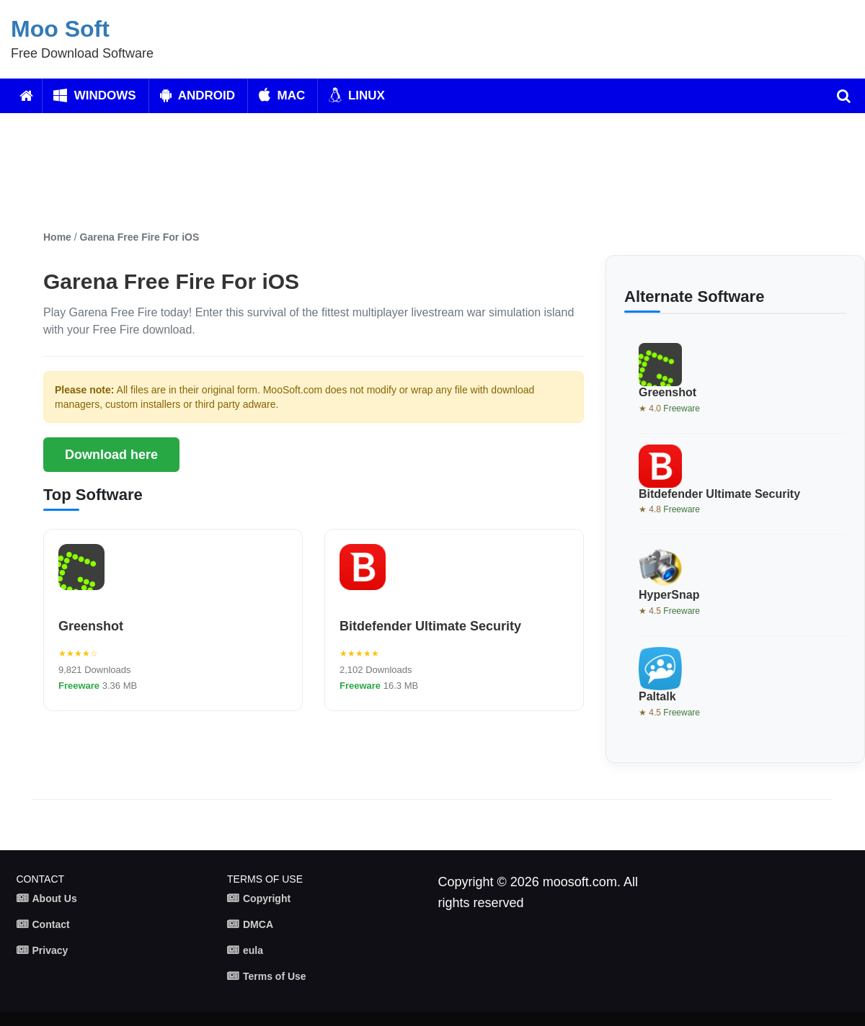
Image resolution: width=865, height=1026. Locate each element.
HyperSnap (669, 595)
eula (253, 950)
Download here (111, 454)
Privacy (50, 950)
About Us (54, 898)
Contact (51, 924)
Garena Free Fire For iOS (140, 237)
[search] (843, 96)
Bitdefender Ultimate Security (430, 626)
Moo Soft (60, 29)
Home (57, 237)
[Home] (26, 96)
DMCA (258, 924)
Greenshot (90, 626)
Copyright (266, 898)
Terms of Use (274, 976)
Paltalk (657, 696)
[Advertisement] (385, 171)
